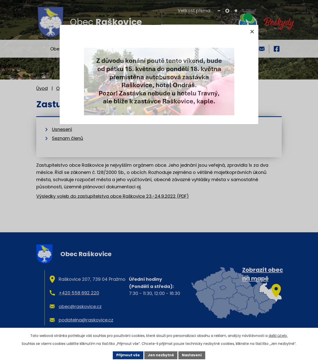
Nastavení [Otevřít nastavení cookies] (192, 355)
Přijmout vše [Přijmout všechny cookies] (128, 355)
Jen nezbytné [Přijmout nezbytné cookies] (161, 355)
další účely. (278, 335)
